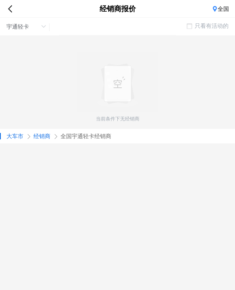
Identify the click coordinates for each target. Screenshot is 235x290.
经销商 (41, 136)
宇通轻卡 (26, 26)
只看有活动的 (208, 26)
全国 (223, 9)
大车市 (14, 136)
